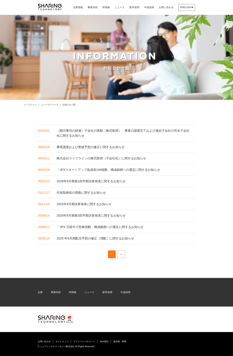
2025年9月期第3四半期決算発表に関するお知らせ (91, 215)
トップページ (30, 104)
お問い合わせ (166, 7)
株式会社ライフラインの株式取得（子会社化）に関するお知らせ (101, 158)
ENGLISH (186, 7)
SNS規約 (104, 341)
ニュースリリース (49, 104)
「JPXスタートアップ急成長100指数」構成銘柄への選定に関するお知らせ (108, 169)
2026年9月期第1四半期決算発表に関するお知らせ (91, 181)
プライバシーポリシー (84, 341)
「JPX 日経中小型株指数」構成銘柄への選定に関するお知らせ (100, 227)
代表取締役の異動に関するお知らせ (81, 192)
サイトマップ (61, 341)
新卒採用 (134, 7)
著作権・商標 (119, 341)
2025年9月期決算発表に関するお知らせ (84, 204)
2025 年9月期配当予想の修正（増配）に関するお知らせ (95, 238)
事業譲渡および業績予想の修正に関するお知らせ (91, 147)
